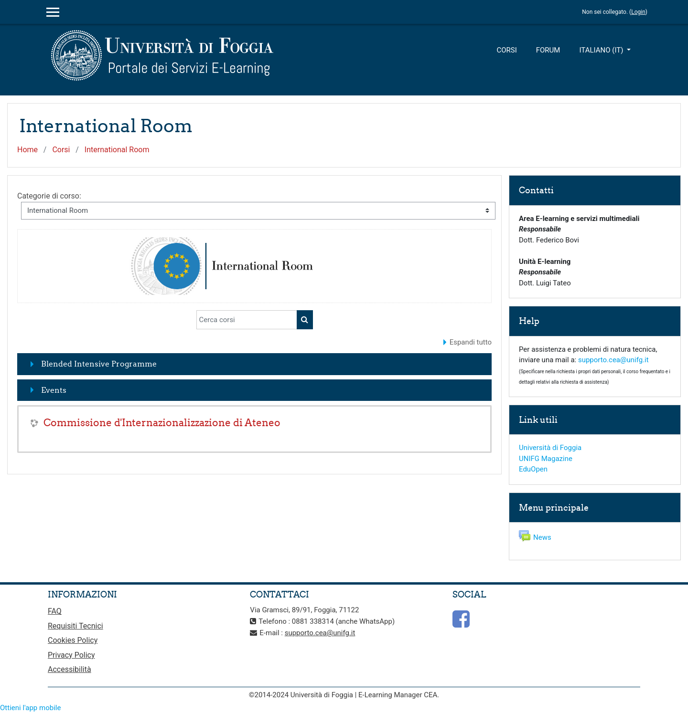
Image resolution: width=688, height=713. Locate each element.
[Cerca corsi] (246, 319)
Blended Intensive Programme (99, 363)
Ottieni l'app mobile (30, 707)
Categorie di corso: (49, 195)
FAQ (55, 611)
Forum (548, 50)
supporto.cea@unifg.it (613, 360)
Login (638, 12)
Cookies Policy (72, 640)
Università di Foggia (550, 447)
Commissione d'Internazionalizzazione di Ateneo (161, 422)
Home (27, 149)
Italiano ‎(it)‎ (602, 50)
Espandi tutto (471, 342)
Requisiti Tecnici (75, 625)
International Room (117, 149)
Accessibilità (69, 669)
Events (53, 390)
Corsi (506, 50)
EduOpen (533, 469)
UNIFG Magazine (545, 458)
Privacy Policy (71, 655)
